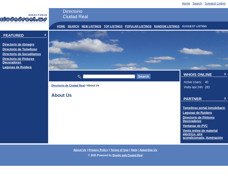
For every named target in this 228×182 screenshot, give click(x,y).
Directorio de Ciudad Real (68, 85)
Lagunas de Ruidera (17, 67)
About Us (79, 149)
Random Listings (167, 26)
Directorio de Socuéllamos (22, 54)
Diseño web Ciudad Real (127, 155)
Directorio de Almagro (18, 44)
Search (197, 3)
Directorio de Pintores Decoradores (18, 60)
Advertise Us (148, 149)
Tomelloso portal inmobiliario (204, 108)
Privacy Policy (98, 149)
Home (186, 3)
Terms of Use (119, 149)
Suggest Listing (215, 3)
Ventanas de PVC (195, 126)
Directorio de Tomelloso (20, 49)
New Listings (91, 26)
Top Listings (113, 26)
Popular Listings (138, 26)
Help (134, 149)
